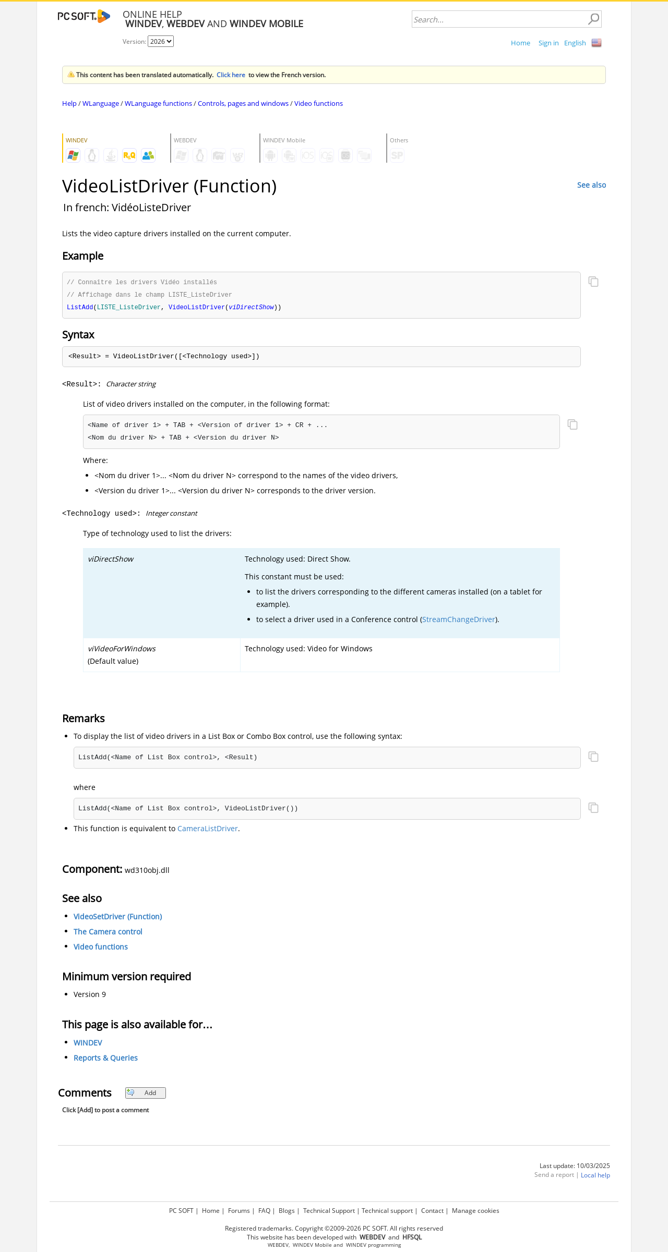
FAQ (264, 1210)
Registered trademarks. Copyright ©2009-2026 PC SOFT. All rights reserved (334, 1228)
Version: (135, 41)
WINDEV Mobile (312, 1245)
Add (141, 1094)
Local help (595, 1176)
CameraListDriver (207, 830)
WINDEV (88, 1044)
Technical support (387, 1210)
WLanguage (100, 103)
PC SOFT (181, 1210)
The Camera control (108, 933)
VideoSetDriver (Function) (118, 918)
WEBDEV (278, 1245)
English (575, 42)
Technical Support (329, 1210)
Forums (239, 1210)
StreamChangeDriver (458, 621)
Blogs (287, 1210)
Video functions (318, 103)
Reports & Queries (106, 1059)
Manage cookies (475, 1210)
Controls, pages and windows (243, 103)
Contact (432, 1210)
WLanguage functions (158, 103)
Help (69, 103)
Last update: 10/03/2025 (575, 1167)
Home (520, 42)
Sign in (549, 42)
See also (591, 185)
